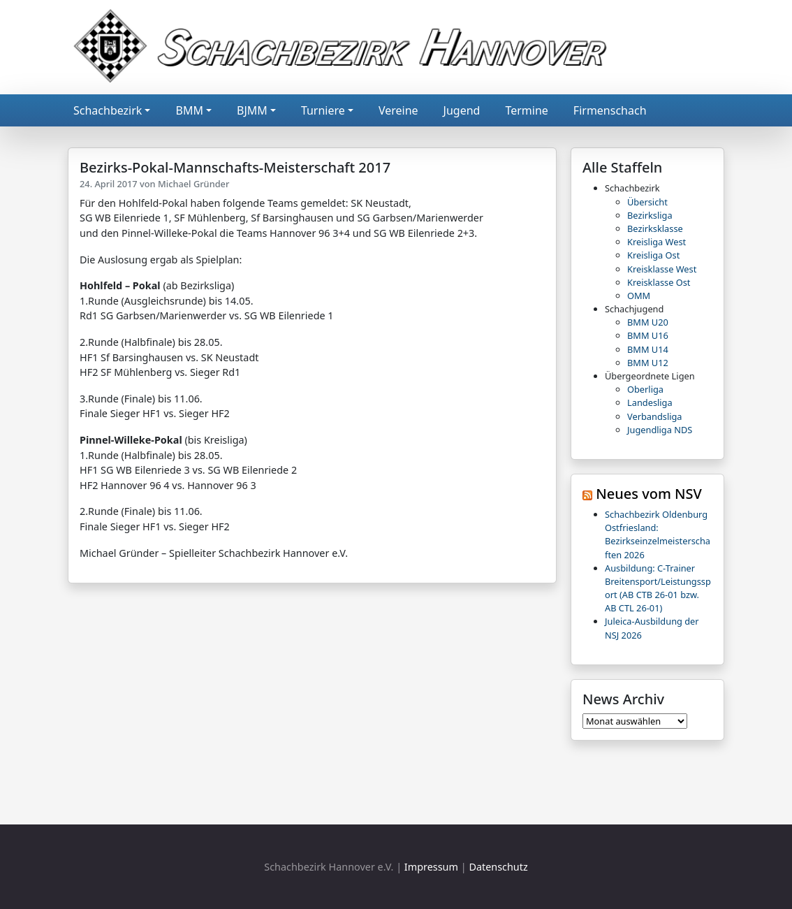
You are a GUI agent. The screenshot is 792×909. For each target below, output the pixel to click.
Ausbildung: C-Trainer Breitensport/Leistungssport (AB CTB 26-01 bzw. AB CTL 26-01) (658, 588)
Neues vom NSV (649, 493)
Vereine (398, 110)
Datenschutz (498, 866)
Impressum (431, 866)
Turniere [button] (323, 110)
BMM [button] (189, 110)
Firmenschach (610, 110)
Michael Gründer (193, 183)
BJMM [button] (252, 110)
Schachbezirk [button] (107, 110)
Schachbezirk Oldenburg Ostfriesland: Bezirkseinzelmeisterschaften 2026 (657, 534)
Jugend (462, 110)
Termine (526, 110)
